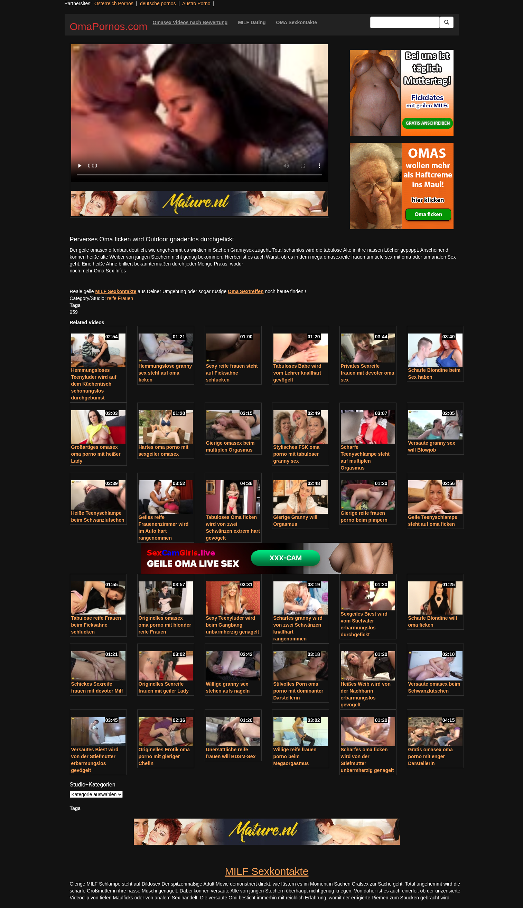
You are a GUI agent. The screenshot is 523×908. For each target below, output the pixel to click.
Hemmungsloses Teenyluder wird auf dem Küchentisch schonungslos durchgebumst (93, 383)
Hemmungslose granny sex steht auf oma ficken (165, 373)
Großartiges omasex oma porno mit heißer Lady (96, 454)
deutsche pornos (158, 3)
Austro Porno (196, 3)
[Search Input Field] (405, 22)
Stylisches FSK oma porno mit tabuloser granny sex (296, 454)
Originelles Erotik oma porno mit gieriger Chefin (164, 756)
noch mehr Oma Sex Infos (98, 270)
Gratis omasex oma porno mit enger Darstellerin (430, 756)
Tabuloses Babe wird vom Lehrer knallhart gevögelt (297, 373)
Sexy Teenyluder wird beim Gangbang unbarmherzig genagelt (232, 625)
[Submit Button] (447, 22)
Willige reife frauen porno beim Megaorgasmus (295, 756)
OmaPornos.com (109, 26)
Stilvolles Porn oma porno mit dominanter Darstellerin (298, 691)
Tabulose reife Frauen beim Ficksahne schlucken (96, 625)
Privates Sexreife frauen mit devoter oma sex (367, 373)
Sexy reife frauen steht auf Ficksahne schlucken (232, 373)
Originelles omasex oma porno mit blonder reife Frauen (165, 625)
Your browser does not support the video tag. (199, 113)
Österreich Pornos (113, 3)
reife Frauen (120, 298)
